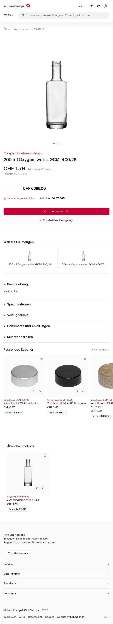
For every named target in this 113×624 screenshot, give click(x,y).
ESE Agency (77, 617)
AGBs (22, 617)
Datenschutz (35, 617)
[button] (54, 143)
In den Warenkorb (56, 211)
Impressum (10, 617)
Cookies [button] (49, 617)
